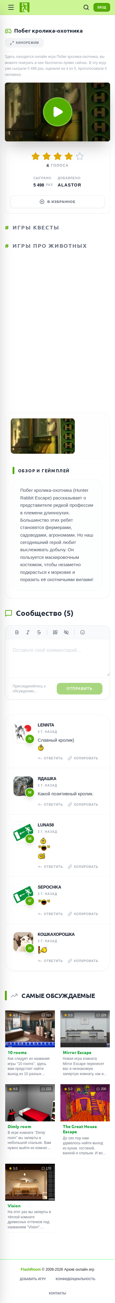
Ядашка (47, 778)
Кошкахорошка (56, 934)
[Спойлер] (66, 632)
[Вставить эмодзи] (82, 632)
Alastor (69, 185)
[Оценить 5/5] (80, 156)
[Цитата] (55, 632)
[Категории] (11, 7)
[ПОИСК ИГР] (86, 7)
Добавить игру (33, 1279)
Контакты (57, 1293)
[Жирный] (17, 632)
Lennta (46, 725)
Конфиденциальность (75, 1279)
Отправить (80, 689)
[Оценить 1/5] (35, 156)
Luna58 (46, 824)
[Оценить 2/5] (47, 156)
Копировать (83, 758)
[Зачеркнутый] (39, 632)
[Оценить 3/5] (58, 156)
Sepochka (49, 887)
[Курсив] (28, 632)
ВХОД (102, 7)
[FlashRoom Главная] (24, 7)
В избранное (58, 201)
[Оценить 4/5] (69, 156)
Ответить (50, 758)
